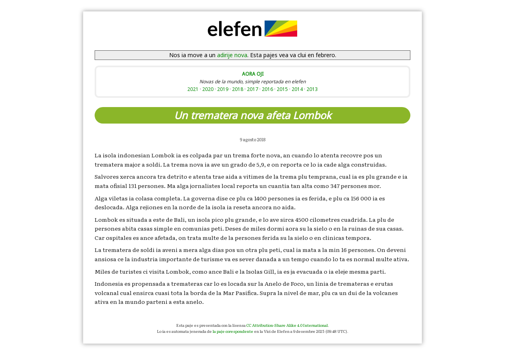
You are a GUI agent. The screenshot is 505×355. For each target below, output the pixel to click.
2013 (312, 89)
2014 (297, 89)
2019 (222, 89)
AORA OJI (252, 73)
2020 (207, 89)
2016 (267, 89)
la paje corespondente (233, 331)
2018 (237, 89)
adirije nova (232, 55)
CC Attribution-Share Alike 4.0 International (287, 325)
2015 (282, 89)
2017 (252, 89)
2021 (193, 89)
